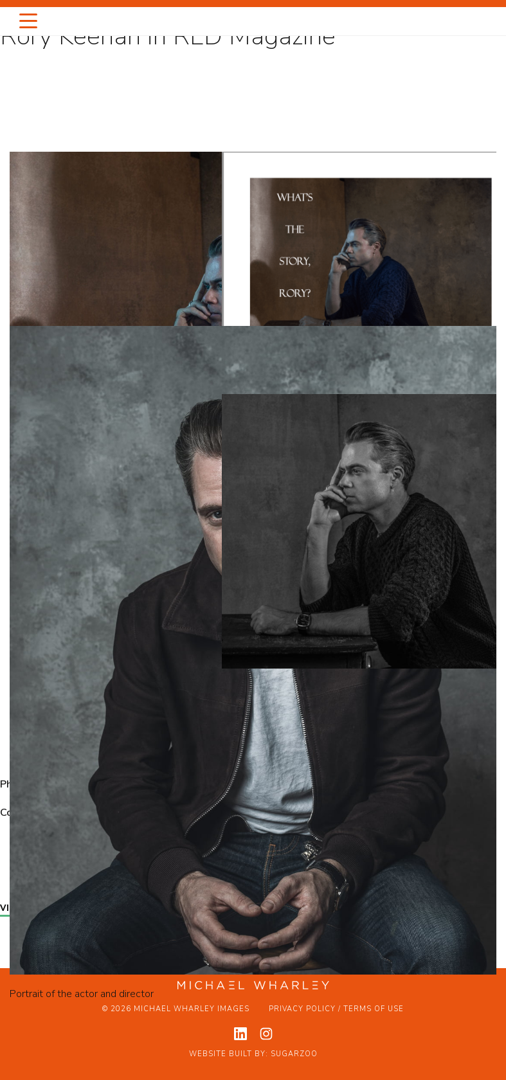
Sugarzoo (294, 1054)
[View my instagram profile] (266, 1033)
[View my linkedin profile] (240, 1033)
